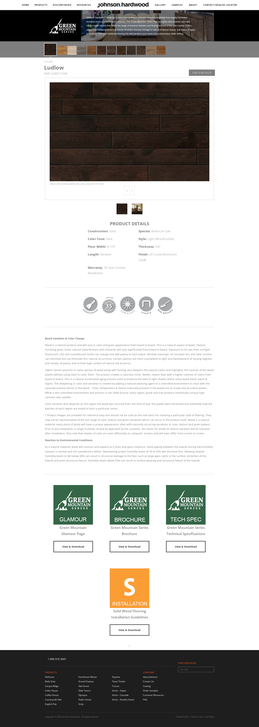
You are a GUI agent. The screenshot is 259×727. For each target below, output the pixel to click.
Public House (84, 699)
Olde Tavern (84, 690)
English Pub (50, 704)
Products (41, 4)
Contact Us (148, 681)
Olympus (82, 695)
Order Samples (150, 690)
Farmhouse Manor (87, 676)
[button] (127, 190)
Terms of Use (197, 716)
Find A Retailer (201, 72)
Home (25, 4)
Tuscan (115, 686)
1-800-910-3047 (57, 659)
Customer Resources (153, 695)
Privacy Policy (182, 716)
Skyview (116, 676)
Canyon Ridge (52, 686)
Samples (177, 4)
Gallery (160, 4)
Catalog (147, 686)
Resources (84, 4)
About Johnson (150, 676)
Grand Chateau (86, 681)
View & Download (73, 546)
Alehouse (49, 676)
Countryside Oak (53, 699)
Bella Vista (50, 681)
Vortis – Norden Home (123, 699)
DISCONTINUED (62, 4)
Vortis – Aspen (119, 690)
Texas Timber (119, 681)
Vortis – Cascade (120, 695)
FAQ (145, 699)
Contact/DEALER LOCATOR (220, 4)
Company (148, 672)
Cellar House (51, 690)
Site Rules (209, 716)
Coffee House (52, 695)
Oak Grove (83, 686)
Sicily (80, 704)
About (193, 4)
